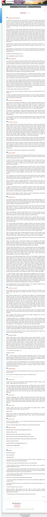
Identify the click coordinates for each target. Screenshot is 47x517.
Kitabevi (16, 4)
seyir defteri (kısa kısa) (17, 504)
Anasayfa (3, 4)
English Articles (23, 4)
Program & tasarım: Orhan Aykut (25, 516)
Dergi (19, 4)
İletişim (31, 4)
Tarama (28, 4)
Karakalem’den (8, 4)
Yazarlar (13, 4)
